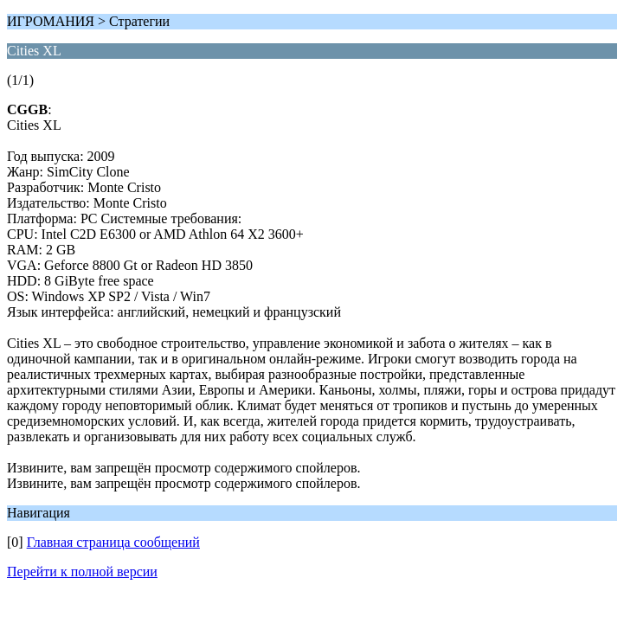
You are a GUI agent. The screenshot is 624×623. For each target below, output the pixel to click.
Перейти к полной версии (82, 571)
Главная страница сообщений (113, 542)
